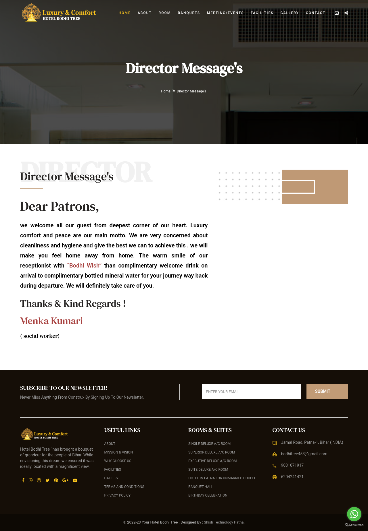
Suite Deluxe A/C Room (208, 470)
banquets (189, 13)
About (145, 13)
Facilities (262, 13)
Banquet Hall (200, 487)
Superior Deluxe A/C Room (211, 452)
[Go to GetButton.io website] (354, 525)
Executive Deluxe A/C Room (212, 461)
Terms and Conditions (124, 487)
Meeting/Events (225, 13)
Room (165, 13)
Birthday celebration (207, 495)
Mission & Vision (118, 452)
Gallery (289, 13)
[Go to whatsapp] (354, 514)
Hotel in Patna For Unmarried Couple (222, 478)
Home (125, 13)
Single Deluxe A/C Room (209, 444)
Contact (315, 13)
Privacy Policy (117, 495)
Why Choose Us (117, 461)
